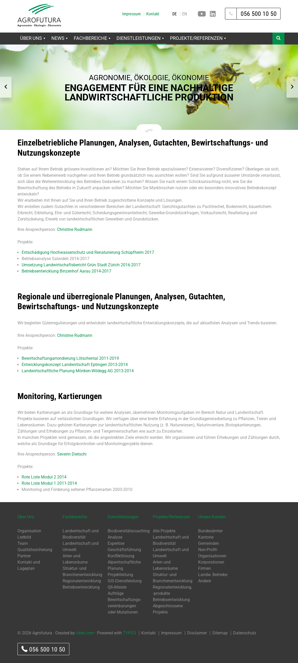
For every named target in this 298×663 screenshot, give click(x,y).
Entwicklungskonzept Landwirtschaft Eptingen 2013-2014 (75, 364)
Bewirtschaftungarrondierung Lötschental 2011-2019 (70, 358)
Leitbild (24, 537)
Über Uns (32, 38)
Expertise (116, 543)
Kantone (206, 537)
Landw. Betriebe (212, 574)
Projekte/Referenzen (198, 38)
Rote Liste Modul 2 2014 (44, 477)
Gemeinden (208, 543)
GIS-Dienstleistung (125, 580)
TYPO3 (129, 632)
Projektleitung (120, 574)
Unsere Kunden (212, 516)
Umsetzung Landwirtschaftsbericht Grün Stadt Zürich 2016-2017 (81, 264)
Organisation (29, 530)
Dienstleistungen (140, 38)
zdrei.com (85, 632)
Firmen (204, 568)
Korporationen (211, 562)
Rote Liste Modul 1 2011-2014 (49, 483)
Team (22, 543)
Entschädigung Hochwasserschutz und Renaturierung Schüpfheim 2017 (88, 252)
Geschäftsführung (124, 549)
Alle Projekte (164, 530)
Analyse (115, 537)
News (59, 38)
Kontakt (152, 14)
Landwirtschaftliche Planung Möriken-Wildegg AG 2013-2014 (78, 370)
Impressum (131, 14)
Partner (24, 555)
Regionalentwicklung (82, 580)
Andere (204, 580)
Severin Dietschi (72, 454)
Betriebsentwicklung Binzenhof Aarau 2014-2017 (66, 271)
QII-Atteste (117, 587)
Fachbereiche (92, 38)
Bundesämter (210, 530)
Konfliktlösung (121, 555)
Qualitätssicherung (34, 549)
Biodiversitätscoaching (129, 530)
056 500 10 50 (43, 649)
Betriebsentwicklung (81, 587)
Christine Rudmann (74, 229)
